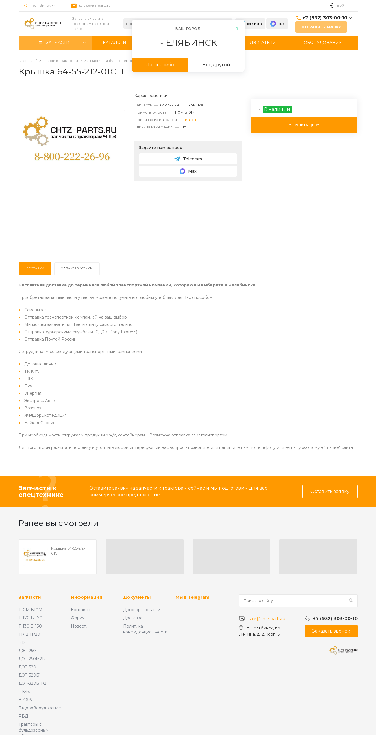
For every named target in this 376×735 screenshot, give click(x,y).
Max (277, 23)
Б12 (22, 642)
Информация (86, 597)
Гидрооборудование (40, 707)
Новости (79, 626)
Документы (137, 597)
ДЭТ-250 (27, 650)
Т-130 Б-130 (30, 626)
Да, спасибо (160, 64)
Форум (78, 617)
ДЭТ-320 (27, 667)
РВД (23, 716)
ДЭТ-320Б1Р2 (32, 683)
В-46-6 (25, 699)
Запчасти (30, 597)
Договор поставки (141, 609)
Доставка (132, 617)
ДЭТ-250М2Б (32, 658)
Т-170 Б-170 (30, 617)
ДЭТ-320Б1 (30, 675)
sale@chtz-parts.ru (95, 5)
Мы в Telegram (192, 597)
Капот (191, 119)
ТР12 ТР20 (29, 634)
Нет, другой (216, 64)
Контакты (80, 609)
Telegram (250, 23)
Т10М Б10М (30, 609)
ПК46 (24, 691)
